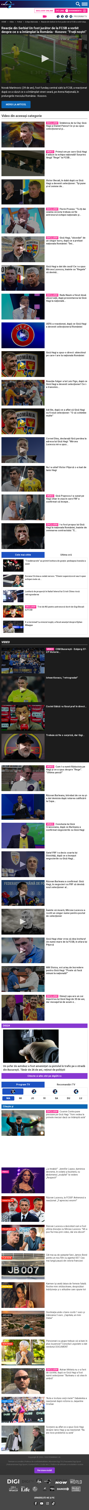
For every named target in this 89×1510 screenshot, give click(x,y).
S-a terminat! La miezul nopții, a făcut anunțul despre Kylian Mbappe (53, 623)
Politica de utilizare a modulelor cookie (66, 1464)
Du (68, 1098)
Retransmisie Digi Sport (17, 1464)
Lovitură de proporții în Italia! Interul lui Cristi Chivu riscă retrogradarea (52, 593)
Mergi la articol (16, 104)
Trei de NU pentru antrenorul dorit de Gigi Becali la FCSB (54, 608)
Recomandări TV (66, 1084)
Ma (8, 1098)
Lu (80, 1098)
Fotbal (19, 22)
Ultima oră (66, 554)
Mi (20, 1098)
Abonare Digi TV (56, 1461)
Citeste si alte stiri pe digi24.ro (44, 1076)
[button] (44, 58)
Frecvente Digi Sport (72, 1461)
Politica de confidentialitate (36, 1461)
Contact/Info (33, 1464)
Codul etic (44, 1464)
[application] (44, 59)
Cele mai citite (23, 554)
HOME (4, 22)
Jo (32, 1098)
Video (11, 22)
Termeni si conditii (15, 1461)
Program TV (80, 16)
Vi (44, 1098)
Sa (56, 1098)
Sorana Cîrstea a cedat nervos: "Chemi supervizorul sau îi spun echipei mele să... (55, 577)
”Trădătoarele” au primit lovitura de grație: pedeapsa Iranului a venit (55, 562)
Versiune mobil (44, 1470)
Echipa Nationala (31, 22)
